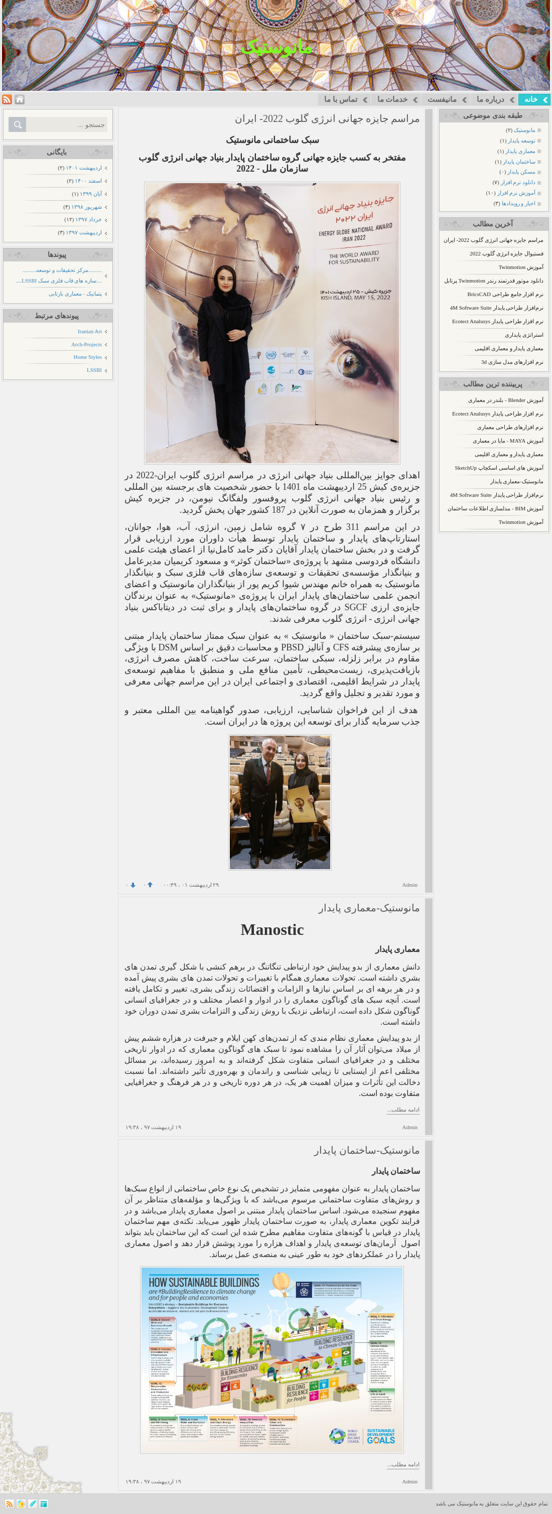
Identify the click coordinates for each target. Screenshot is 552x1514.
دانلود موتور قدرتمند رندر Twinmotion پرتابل (493, 281)
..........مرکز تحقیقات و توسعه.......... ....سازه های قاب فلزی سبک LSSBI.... (59, 275)
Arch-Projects (86, 344)
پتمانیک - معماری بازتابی (75, 294)
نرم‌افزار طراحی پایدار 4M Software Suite (496, 308)
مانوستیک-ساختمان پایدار (367, 1150)
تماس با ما (340, 99)
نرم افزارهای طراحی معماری (510, 427)
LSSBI (94, 370)
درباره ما (490, 99)
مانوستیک (276, 47)
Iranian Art (90, 331)
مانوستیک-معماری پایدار (516, 481)
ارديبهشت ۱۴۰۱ (84, 168)
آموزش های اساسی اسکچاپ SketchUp (499, 468)
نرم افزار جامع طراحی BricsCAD (505, 294)
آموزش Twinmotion (521, 267)
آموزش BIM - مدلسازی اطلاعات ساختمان (495, 508)
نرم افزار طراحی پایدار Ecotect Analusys (497, 321)
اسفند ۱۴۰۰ (88, 181)
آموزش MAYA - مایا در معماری (508, 441)
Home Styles (87, 357)
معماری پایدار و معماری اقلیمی (509, 348)
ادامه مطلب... (403, 1110)
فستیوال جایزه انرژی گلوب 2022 (506, 253)
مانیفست (442, 99)
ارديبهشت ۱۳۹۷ (84, 232)
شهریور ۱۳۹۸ (86, 207)
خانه (530, 99)
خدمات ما (392, 99)
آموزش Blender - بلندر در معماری (505, 400)
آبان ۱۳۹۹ (91, 194)
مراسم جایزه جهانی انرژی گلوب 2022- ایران (493, 240)
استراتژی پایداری (524, 335)
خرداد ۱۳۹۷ (88, 219)
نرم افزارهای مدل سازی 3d (512, 362)
